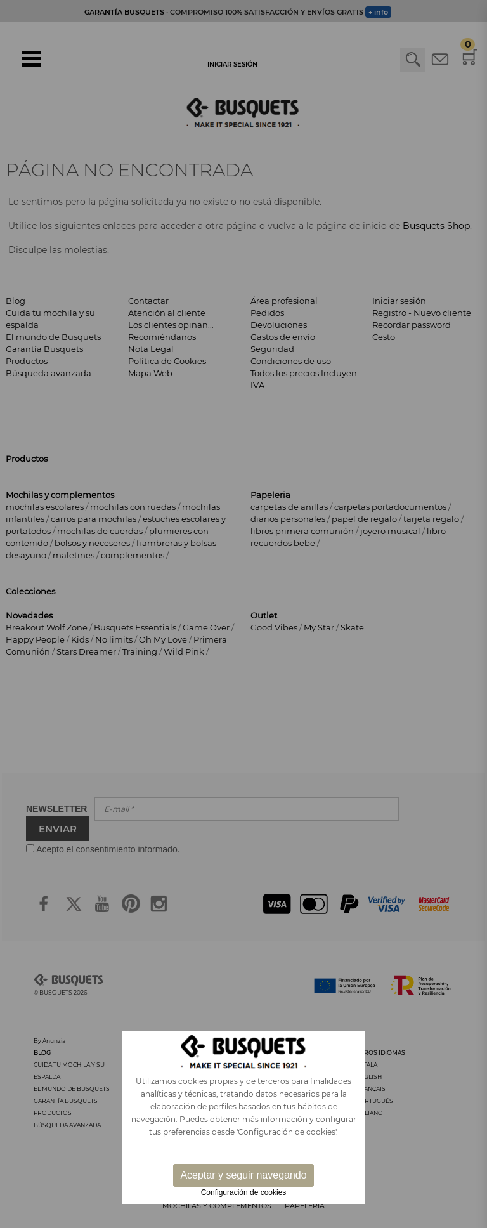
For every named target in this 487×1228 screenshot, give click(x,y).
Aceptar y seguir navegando (243, 1175)
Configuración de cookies (244, 1192)
